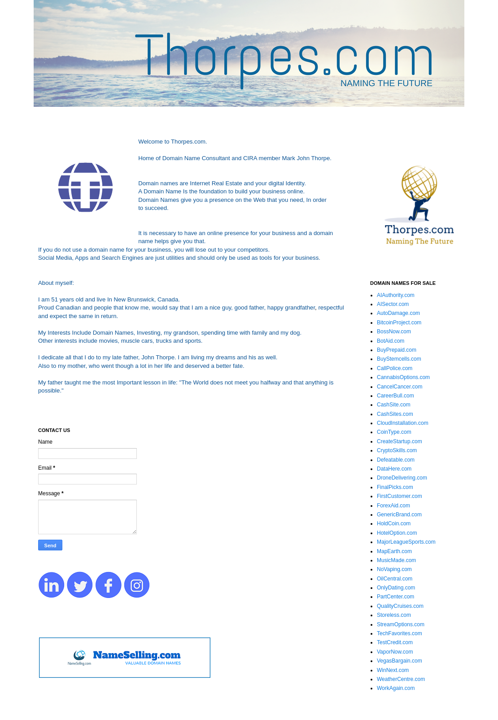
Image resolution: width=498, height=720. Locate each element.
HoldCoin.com (394, 523)
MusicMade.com (396, 560)
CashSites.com (395, 414)
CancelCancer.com (399, 387)
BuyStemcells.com (399, 359)
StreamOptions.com (400, 624)
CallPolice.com (394, 368)
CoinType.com (394, 432)
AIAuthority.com (396, 295)
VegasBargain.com (399, 661)
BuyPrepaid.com (396, 350)
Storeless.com (394, 615)
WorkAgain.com (396, 688)
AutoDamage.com (398, 313)
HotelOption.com (397, 533)
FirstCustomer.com (399, 496)
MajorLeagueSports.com (406, 542)
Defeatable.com (396, 460)
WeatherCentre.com (401, 679)
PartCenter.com (395, 596)
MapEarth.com (394, 551)
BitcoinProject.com (399, 322)
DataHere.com (394, 469)
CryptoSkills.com (397, 450)
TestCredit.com (395, 642)
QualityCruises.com (400, 606)
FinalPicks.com (395, 487)
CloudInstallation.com (402, 423)
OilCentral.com (394, 579)
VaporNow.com (395, 652)
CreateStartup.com (399, 441)
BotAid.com (390, 341)
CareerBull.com (395, 396)
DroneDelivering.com (402, 478)
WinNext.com (393, 670)
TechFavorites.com (399, 633)
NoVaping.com (394, 569)
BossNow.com (394, 331)
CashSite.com (394, 404)
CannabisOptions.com (403, 377)
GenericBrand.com (399, 514)
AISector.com (393, 304)
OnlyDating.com (396, 588)
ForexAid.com (393, 505)
